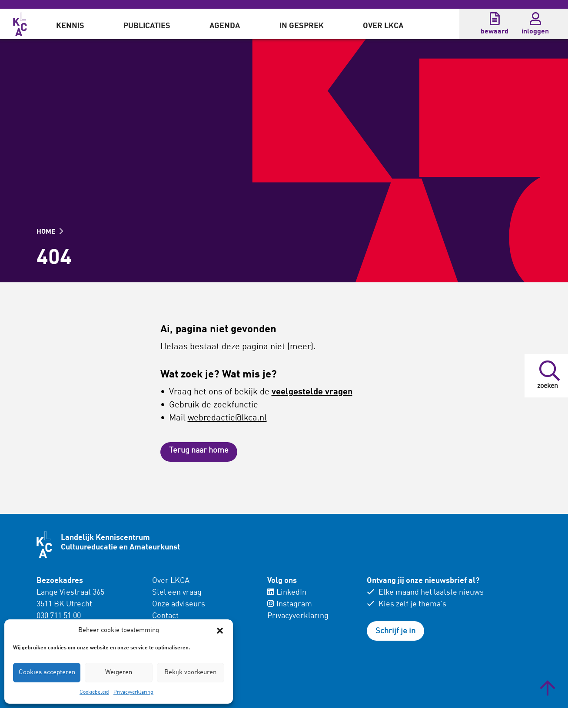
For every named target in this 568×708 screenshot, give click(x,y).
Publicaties (146, 26)
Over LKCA (383, 26)
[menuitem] (70, 24)
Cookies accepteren (47, 672)
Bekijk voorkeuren (190, 672)
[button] (220, 630)
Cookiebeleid (94, 692)
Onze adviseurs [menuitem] (178, 604)
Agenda (224, 26)
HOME (50, 231)
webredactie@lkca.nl (227, 418)
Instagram (289, 604)
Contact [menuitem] (165, 616)
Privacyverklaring (133, 692)
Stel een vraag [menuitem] (177, 592)
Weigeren (118, 672)
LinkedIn (286, 592)
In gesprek (301, 26)
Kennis (70, 26)
